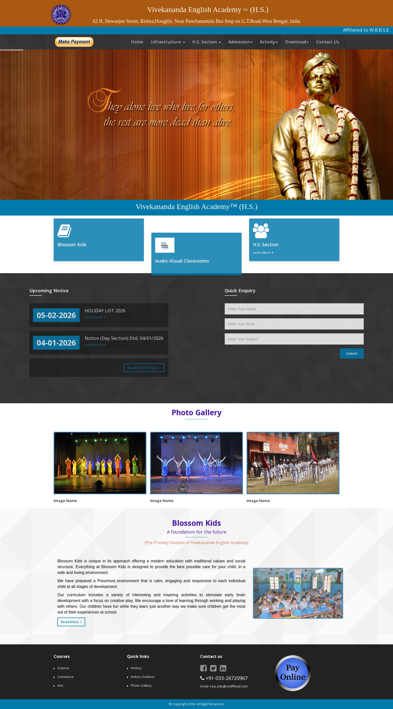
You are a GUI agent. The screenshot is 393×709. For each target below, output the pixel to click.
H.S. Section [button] (206, 42)
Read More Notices (25, 367)
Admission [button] (240, 42)
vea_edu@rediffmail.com (229, 686)
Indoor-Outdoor (143, 676)
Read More (71, 622)
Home (137, 42)
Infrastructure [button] (168, 42)
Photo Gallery (141, 685)
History (136, 668)
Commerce (65, 676)
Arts (60, 685)
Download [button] (297, 42)
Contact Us (327, 42)
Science (63, 668)
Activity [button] (269, 42)
